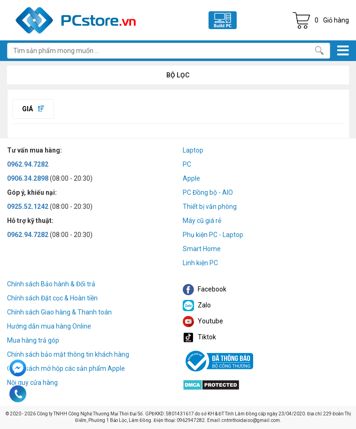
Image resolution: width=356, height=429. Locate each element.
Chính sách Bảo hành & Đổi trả (51, 284)
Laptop (193, 150)
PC (187, 164)
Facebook (204, 289)
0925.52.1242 (27, 206)
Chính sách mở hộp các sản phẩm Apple (66, 368)
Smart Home (202, 249)
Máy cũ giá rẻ (202, 220)
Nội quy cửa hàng (32, 382)
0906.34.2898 (27, 178)
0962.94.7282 (27, 164)
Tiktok (199, 337)
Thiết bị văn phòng (210, 206)
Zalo (197, 305)
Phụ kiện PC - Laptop (213, 234)
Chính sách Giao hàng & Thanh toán (59, 312)
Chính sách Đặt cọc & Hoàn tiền (52, 298)
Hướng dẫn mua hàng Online (49, 326)
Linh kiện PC (200, 263)
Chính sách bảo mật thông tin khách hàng (68, 354)
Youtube (203, 321)
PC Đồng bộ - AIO (208, 192)
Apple (191, 178)
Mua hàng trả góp (33, 340)
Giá (33, 109)
